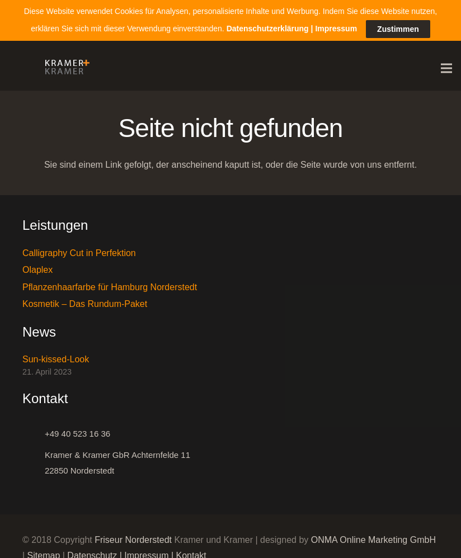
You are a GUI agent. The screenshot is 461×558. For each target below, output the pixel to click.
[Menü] (446, 66)
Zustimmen (398, 25)
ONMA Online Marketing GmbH (373, 537)
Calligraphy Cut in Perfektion (79, 251)
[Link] (64, 66)
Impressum (146, 552)
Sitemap (43, 552)
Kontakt (191, 552)
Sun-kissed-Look (55, 357)
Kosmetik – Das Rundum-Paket (84, 301)
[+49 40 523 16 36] (33, 431)
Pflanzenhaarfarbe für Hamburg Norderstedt (109, 284)
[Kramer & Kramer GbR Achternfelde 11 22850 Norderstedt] (33, 460)
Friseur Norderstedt (133, 537)
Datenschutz (92, 552)
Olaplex (37, 267)
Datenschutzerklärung (268, 24)
